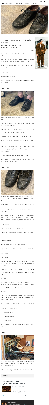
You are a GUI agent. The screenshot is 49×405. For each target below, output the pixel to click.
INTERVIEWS (35, 3)
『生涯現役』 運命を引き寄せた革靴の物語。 (16, 40)
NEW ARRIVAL (11, 3)
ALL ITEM (20, 3)
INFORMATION (27, 3)
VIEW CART (46, 1)
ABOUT (31, 3)
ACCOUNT (41, 1)
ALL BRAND (16, 3)
